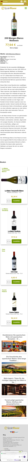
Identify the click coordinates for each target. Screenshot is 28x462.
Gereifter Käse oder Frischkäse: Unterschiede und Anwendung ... (11, 443)
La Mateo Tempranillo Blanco (6, 170)
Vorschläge (7, 450)
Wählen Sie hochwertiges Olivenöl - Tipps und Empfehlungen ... (13, 440)
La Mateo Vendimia (5, 209)
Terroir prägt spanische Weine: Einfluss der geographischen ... (14, 402)
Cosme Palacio (4, 290)
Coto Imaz (3, 250)
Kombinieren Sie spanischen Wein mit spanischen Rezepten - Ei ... (14, 337)
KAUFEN (16, 201)
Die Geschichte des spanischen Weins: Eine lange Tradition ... (14, 359)
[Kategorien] (26, 8)
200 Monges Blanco (13, 54)
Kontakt (6, 448)
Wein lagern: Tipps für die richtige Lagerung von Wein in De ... (14, 380)
